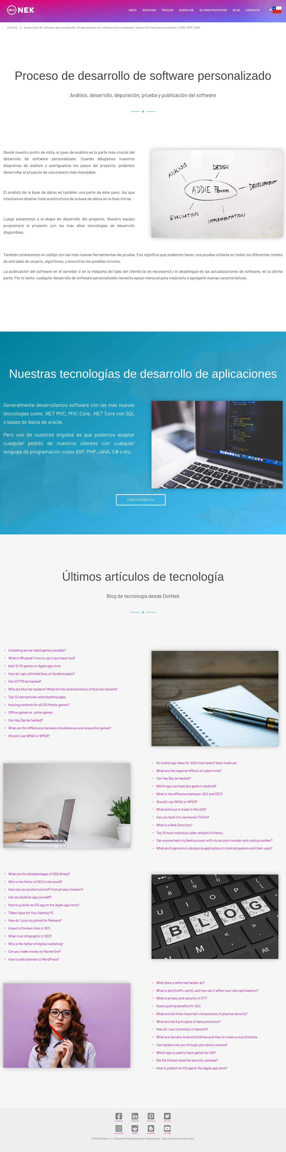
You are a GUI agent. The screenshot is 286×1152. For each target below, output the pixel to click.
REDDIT (135, 1129)
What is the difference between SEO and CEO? (189, 794)
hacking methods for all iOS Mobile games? (38, 705)
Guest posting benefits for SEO (178, 1006)
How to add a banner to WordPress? (33, 959)
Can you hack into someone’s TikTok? (182, 817)
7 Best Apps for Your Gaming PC (31, 913)
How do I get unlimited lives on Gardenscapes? (41, 674)
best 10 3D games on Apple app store (34, 666)
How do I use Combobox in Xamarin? (182, 1029)
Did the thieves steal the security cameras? (187, 1060)
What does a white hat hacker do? (180, 983)
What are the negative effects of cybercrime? (188, 771)
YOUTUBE (167, 1129)
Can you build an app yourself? (30, 897)
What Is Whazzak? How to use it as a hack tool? (41, 658)
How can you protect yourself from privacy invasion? (45, 889)
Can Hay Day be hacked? (25, 720)
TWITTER (167, 1117)
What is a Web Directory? (174, 825)
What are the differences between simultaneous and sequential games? (59, 728)
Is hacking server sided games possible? (37, 650)
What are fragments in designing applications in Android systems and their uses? (214, 848)
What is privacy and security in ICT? (181, 998)
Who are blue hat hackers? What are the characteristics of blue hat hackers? (63, 689)
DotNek (12, 27)
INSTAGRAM (118, 1129)
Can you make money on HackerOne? (34, 951)
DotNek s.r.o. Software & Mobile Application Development (129, 1138)
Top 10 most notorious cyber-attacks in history (189, 833)
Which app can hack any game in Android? (186, 786)
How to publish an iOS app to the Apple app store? (43, 905)
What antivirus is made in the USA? (181, 809)
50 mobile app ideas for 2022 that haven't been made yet (196, 763)
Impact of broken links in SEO (29, 928)
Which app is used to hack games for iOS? (186, 1053)
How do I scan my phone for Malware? (35, 920)
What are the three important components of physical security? (202, 1014)
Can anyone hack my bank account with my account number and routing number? (214, 840)
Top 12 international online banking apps (37, 697)
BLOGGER (151, 1129)
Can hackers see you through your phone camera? (192, 1045)
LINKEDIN (135, 1117)
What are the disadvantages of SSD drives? (39, 874)
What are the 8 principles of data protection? (188, 1022)
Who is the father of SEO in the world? (35, 882)
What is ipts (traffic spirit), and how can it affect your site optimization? (207, 990)
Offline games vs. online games (30, 712)
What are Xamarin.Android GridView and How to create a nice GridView (207, 1037)
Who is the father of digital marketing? (35, 944)
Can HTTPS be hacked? (24, 681)
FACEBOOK (118, 1117)
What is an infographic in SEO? (30, 936)
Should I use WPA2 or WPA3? (28, 736)
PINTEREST (151, 1117)
